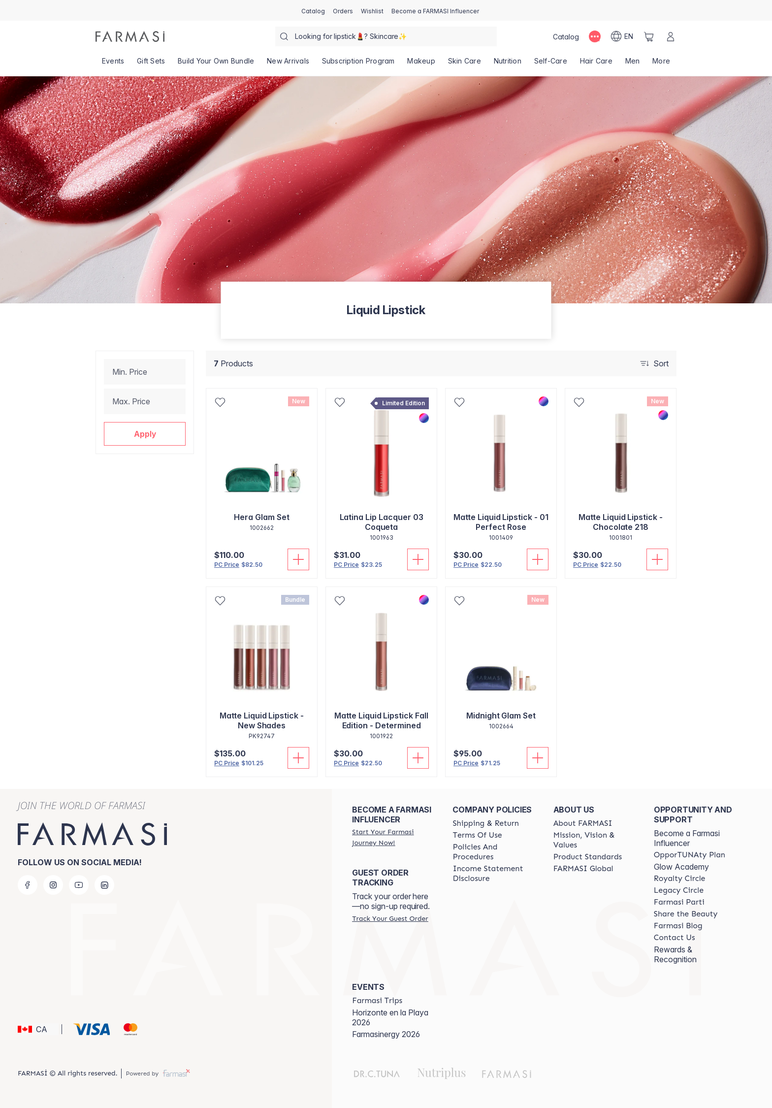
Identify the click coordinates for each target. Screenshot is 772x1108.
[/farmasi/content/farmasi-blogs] (678, 926)
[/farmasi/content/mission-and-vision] (594, 840)
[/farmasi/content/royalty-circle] (680, 878)
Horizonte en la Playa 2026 (390, 1017)
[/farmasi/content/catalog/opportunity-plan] (689, 855)
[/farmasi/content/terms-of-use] (477, 835)
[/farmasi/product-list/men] (632, 64)
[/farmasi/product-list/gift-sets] (150, 64)
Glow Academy (681, 867)
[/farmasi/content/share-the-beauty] (686, 914)
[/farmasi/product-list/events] (113, 64)
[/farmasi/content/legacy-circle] (679, 890)
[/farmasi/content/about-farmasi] (582, 823)
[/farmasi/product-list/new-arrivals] (288, 64)
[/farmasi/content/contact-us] (674, 938)
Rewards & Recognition (675, 954)
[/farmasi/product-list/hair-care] (596, 64)
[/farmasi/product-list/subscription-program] (358, 64)
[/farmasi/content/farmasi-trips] (377, 1001)
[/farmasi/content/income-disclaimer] (493, 873)
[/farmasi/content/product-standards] (587, 857)
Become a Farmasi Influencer (687, 838)
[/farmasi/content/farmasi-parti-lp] (679, 902)
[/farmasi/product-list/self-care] (551, 64)
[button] (145, 434)
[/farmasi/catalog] (313, 10)
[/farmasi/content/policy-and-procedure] (493, 852)
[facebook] (27, 885)
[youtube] (79, 885)
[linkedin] (104, 885)
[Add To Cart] (298, 559)
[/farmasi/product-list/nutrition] (507, 64)
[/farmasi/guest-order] (390, 918)
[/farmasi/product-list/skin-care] (464, 64)
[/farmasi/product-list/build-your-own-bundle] (215, 64)
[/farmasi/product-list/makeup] (421, 64)
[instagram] (53, 885)
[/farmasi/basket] (649, 36)
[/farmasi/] (130, 36)
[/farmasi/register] (343, 10)
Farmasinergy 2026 (386, 1034)
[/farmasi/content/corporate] (583, 869)
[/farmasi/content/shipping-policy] (485, 823)
